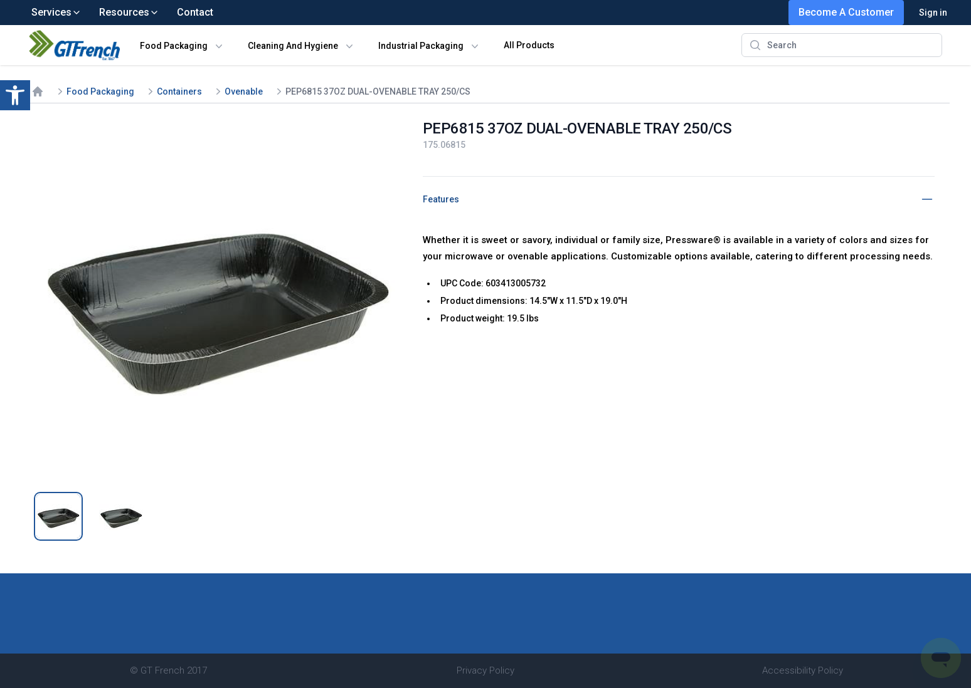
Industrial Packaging (421, 46)
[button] (15, 95)
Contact (195, 12)
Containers (179, 91)
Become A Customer (846, 12)
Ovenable (244, 91)
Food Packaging (174, 46)
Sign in (933, 13)
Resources (129, 12)
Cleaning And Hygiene (293, 46)
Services (56, 12)
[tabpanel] (217, 298)
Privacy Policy (485, 670)
